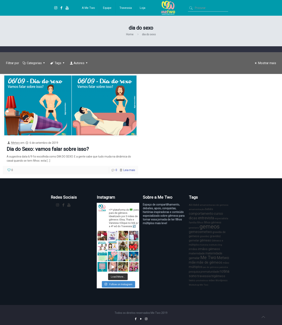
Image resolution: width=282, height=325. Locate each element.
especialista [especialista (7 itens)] (221, 218)
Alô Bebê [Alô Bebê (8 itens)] (194, 204)
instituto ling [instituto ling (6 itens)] (215, 244)
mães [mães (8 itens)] (226, 262)
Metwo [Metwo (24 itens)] (223, 257)
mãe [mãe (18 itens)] (192, 262)
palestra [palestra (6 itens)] (223, 267)
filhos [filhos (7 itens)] (200, 222)
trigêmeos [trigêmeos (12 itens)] (218, 276)
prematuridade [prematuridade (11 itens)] (210, 271)
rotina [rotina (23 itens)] (224, 271)
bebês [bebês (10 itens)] (209, 209)
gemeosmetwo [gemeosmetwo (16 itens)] (200, 232)
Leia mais (129, 170)
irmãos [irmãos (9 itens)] (193, 249)
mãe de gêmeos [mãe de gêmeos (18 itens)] (209, 262)
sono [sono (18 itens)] (193, 276)
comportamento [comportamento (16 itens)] (201, 214)
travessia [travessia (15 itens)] (204, 276)
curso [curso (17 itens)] (218, 213)
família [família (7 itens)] (192, 222)
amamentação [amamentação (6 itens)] (197, 209)
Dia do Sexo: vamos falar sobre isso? (48, 149)
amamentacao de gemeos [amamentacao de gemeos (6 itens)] (214, 205)
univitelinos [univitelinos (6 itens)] (202, 280)
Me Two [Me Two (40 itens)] (208, 257)
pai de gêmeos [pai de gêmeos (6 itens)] (211, 267)
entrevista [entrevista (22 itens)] (206, 218)
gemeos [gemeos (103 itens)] (210, 226)
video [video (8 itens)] (212, 280)
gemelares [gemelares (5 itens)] (194, 228)
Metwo (15, 142)
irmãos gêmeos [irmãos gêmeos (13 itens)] (209, 249)
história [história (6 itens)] (204, 244)
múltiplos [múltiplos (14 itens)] (195, 267)
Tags (58, 63)
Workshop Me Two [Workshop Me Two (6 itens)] (198, 284)
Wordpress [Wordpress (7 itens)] (221, 280)
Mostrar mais (265, 63)
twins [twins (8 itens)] (192, 280)
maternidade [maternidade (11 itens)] (197, 253)
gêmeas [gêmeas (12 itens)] (205, 240)
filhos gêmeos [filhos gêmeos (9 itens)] (212, 222)
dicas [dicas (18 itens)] (193, 218)
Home (130, 34)
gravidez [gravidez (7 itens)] (204, 236)
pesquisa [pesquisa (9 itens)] (194, 271)
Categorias (34, 63)
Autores (79, 63)
